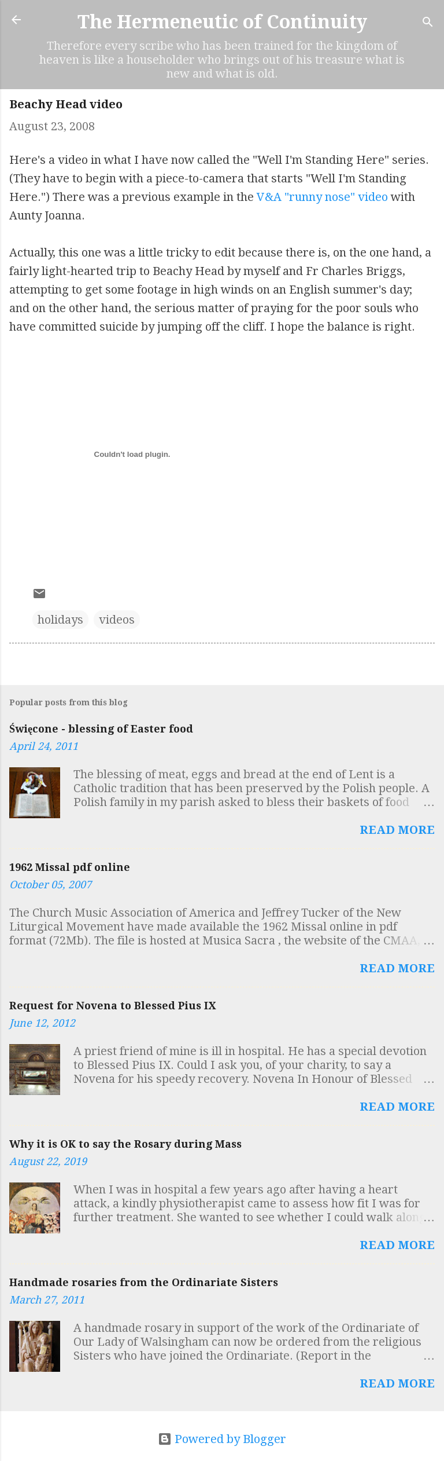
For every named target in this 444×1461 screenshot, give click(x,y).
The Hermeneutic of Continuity (222, 22)
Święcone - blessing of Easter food (101, 729)
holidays (60, 620)
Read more (397, 830)
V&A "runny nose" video (322, 197)
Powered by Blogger (222, 1439)
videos (117, 620)
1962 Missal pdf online (69, 867)
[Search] (428, 23)
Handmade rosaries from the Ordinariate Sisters (143, 1282)
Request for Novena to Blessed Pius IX (112, 1005)
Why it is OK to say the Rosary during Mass (125, 1144)
